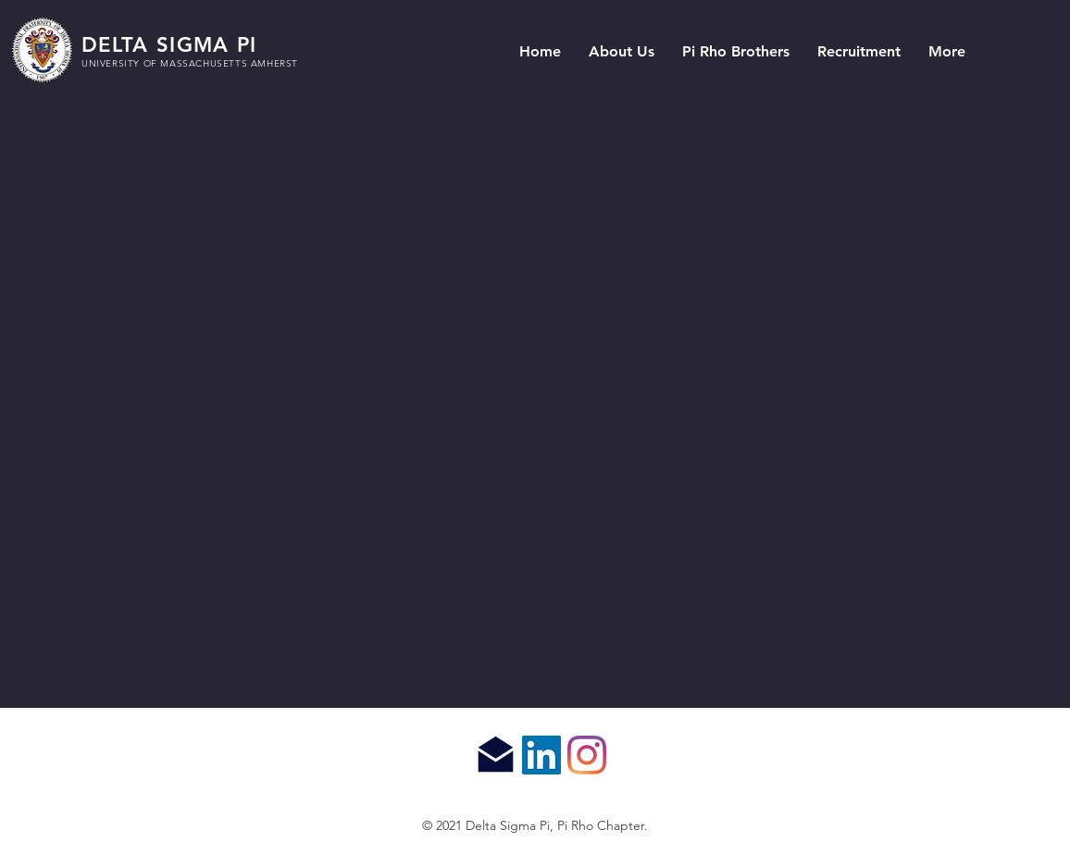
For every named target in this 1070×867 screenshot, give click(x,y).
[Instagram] (586, 755)
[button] (621, 51)
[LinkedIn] (541, 755)
